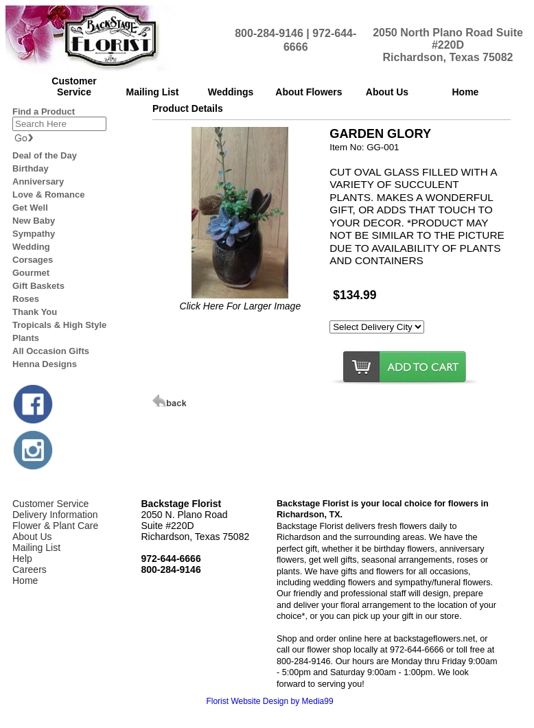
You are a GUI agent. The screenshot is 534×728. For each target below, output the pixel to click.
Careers (29, 569)
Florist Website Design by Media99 (269, 701)
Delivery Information (55, 514)
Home (25, 580)
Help (22, 558)
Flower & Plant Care (55, 525)
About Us (32, 536)
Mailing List (36, 547)
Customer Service (50, 503)
